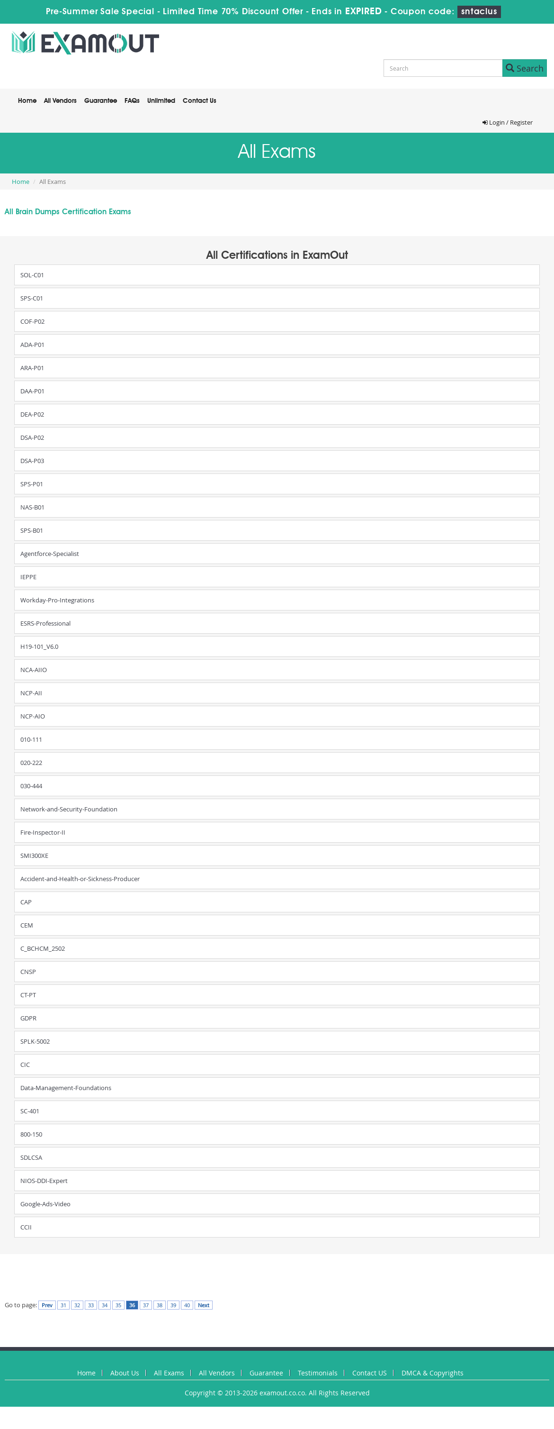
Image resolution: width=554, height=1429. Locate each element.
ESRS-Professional (45, 623)
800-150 (31, 1134)
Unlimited (161, 101)
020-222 (31, 762)
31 (63, 1305)
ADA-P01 (32, 344)
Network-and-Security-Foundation (68, 809)
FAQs (132, 101)
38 (159, 1305)
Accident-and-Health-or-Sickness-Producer (80, 878)
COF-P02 (32, 321)
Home (27, 101)
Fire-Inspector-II (42, 832)
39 (173, 1305)
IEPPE (28, 577)
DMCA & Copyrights (433, 1372)
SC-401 (29, 1111)
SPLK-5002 (35, 1041)
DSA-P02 (32, 437)
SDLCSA (31, 1157)
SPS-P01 (31, 484)
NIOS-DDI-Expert (44, 1180)
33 (91, 1305)
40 (187, 1305)
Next (203, 1305)
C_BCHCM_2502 (42, 948)
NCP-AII (31, 693)
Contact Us (199, 101)
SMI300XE (34, 855)
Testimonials (318, 1372)
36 (132, 1305)
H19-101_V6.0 (39, 646)
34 (104, 1305)
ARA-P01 (32, 368)
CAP (26, 902)
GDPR (28, 1018)
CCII (26, 1227)
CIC (25, 1064)
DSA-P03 (32, 460)
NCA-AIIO (33, 669)
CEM (26, 925)
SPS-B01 (31, 530)
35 (118, 1305)
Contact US (369, 1372)
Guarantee (100, 101)
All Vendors (60, 101)
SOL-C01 (32, 275)
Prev (47, 1305)
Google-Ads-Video (45, 1204)
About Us (124, 1372)
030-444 (31, 786)
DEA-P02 (32, 414)
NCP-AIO (32, 716)
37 (146, 1305)
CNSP (28, 971)
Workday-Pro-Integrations (57, 600)
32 (77, 1305)
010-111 (31, 739)
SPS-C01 (31, 298)
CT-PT (28, 995)
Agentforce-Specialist (49, 553)
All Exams (169, 1372)
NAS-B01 (32, 507)
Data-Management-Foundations (65, 1087)
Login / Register (508, 122)
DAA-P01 (32, 391)
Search (525, 68)
